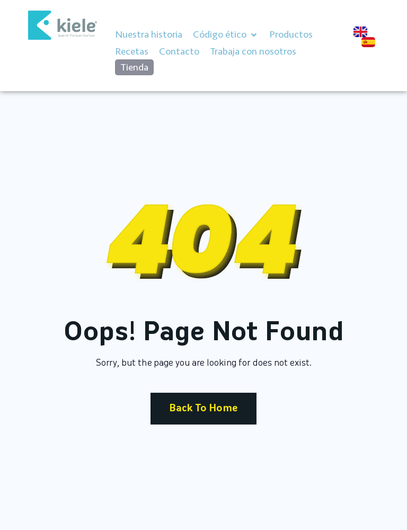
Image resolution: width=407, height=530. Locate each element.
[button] (226, 34)
